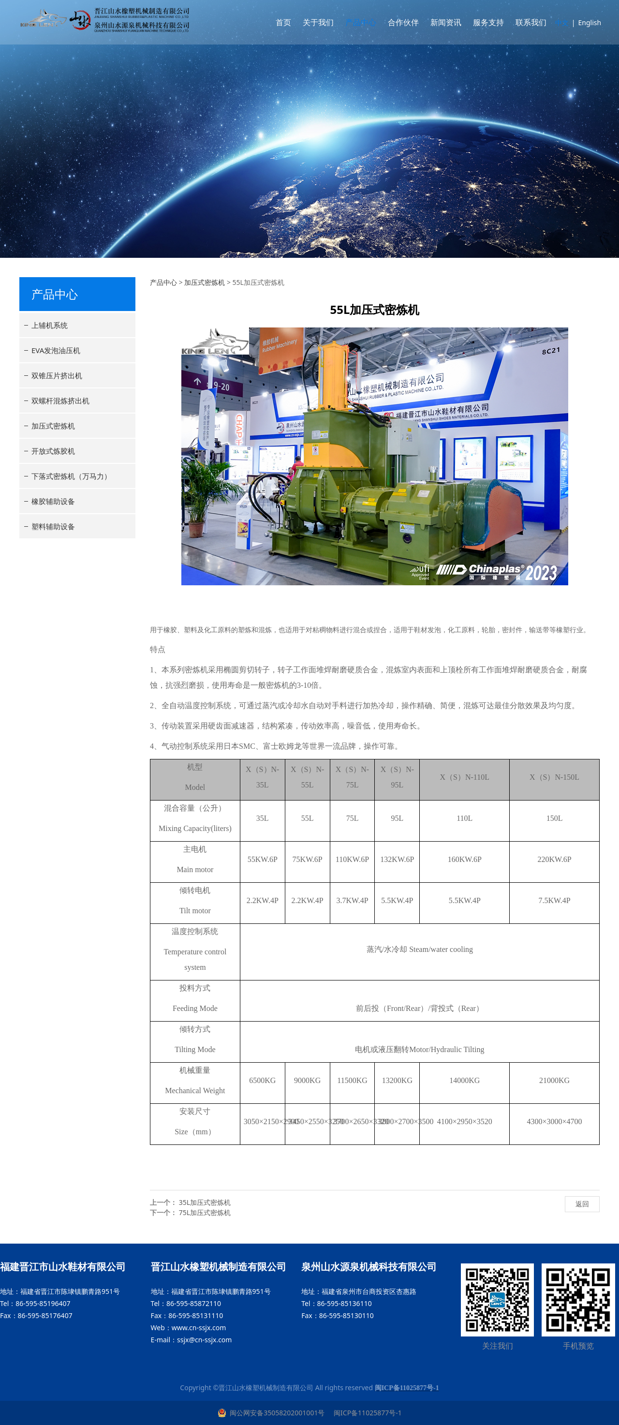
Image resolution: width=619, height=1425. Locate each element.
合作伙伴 (399, 22)
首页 (279, 22)
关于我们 (314, 22)
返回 (582, 1203)
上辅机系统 (49, 325)
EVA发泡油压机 (55, 350)
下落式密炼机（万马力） (71, 476)
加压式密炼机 (53, 425)
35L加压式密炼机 (205, 1202)
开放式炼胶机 (53, 451)
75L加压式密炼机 (205, 1212)
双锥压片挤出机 (56, 375)
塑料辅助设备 (53, 526)
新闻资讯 (442, 22)
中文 (558, 22)
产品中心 (356, 22)
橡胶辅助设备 (53, 501)
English (586, 22)
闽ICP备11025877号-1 (366, 1412)
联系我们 (527, 22)
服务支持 (484, 22)
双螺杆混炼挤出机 (60, 400)
